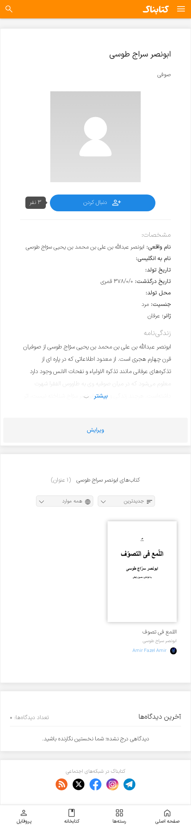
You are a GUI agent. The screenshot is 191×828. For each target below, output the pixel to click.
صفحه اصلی (167, 816)
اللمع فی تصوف (159, 632)
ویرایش (95, 430)
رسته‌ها (119, 816)
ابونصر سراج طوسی (160, 641)
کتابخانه (71, 816)
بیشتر (101, 395)
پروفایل (23, 816)
